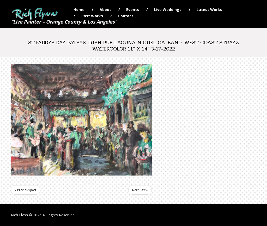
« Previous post (25, 190)
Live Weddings (167, 9)
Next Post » (140, 190)
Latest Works (209, 9)
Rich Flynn (19, 214)
